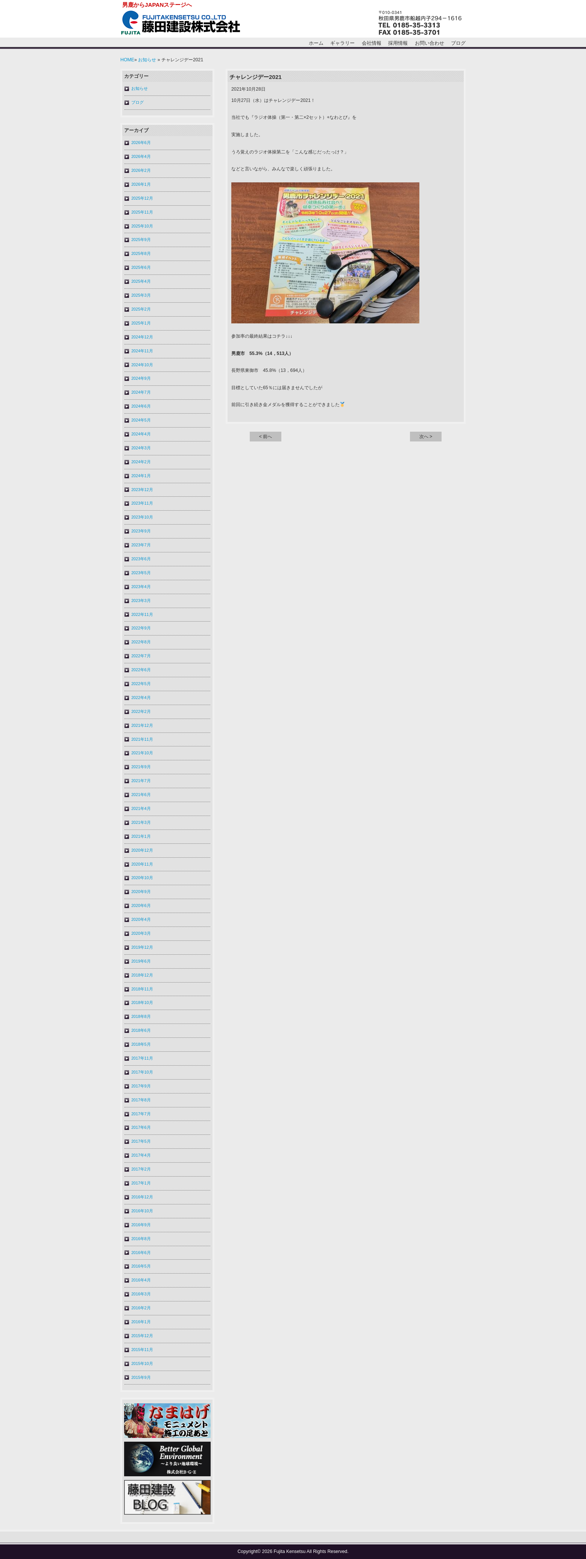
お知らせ (147, 59)
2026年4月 (140, 156)
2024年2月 (140, 462)
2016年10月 (142, 1211)
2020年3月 (140, 933)
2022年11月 (142, 614)
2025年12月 (142, 198)
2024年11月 (142, 351)
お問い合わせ (429, 43)
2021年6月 (140, 794)
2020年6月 (140, 905)
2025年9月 (140, 239)
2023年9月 (140, 531)
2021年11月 (142, 739)
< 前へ (265, 436)
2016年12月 (142, 1197)
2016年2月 (140, 1308)
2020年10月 (142, 877)
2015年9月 (140, 1377)
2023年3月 (140, 600)
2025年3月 (140, 295)
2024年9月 (140, 378)
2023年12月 (142, 489)
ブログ (458, 43)
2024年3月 (140, 448)
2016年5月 (140, 1266)
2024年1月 (140, 475)
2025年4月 (140, 281)
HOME (127, 59)
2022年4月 (140, 697)
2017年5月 (140, 1141)
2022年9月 (140, 628)
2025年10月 (142, 226)
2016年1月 (140, 1321)
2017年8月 (140, 1100)
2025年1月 (140, 323)
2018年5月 (140, 1044)
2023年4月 (140, 586)
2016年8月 (140, 1238)
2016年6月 (140, 1252)
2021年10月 (142, 753)
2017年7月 (140, 1114)
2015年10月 (142, 1363)
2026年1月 (140, 184)
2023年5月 (140, 572)
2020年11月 (142, 864)
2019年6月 (140, 961)
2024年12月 (142, 337)
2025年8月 (140, 253)
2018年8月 (140, 1016)
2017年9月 (140, 1086)
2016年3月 (140, 1294)
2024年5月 (140, 420)
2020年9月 (140, 891)
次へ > (426, 436)
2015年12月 (142, 1335)
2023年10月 (142, 517)
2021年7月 (140, 780)
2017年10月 (142, 1072)
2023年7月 (140, 545)
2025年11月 (142, 212)
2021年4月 (140, 808)
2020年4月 (140, 919)
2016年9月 (140, 1224)
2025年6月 (140, 267)
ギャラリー (342, 43)
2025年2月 (140, 309)
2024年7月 (140, 392)
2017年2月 (140, 1169)
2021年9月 (140, 766)
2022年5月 (140, 683)
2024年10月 (142, 364)
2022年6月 (140, 669)
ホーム (316, 43)
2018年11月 (142, 989)
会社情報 (371, 43)
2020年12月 (142, 850)
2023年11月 (142, 503)
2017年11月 (142, 1058)
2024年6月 (140, 406)
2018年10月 (142, 1002)
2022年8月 (140, 642)
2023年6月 (140, 559)
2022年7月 (140, 656)
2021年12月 (142, 725)
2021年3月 (140, 822)
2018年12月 (142, 975)
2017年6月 (140, 1127)
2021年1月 (140, 836)
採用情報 (398, 43)
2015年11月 (142, 1349)
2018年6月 (140, 1030)
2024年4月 (140, 434)
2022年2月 (140, 711)
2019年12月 (142, 947)
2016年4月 (140, 1280)
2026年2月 (140, 170)
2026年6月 (140, 142)
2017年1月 (140, 1183)
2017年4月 (140, 1155)
